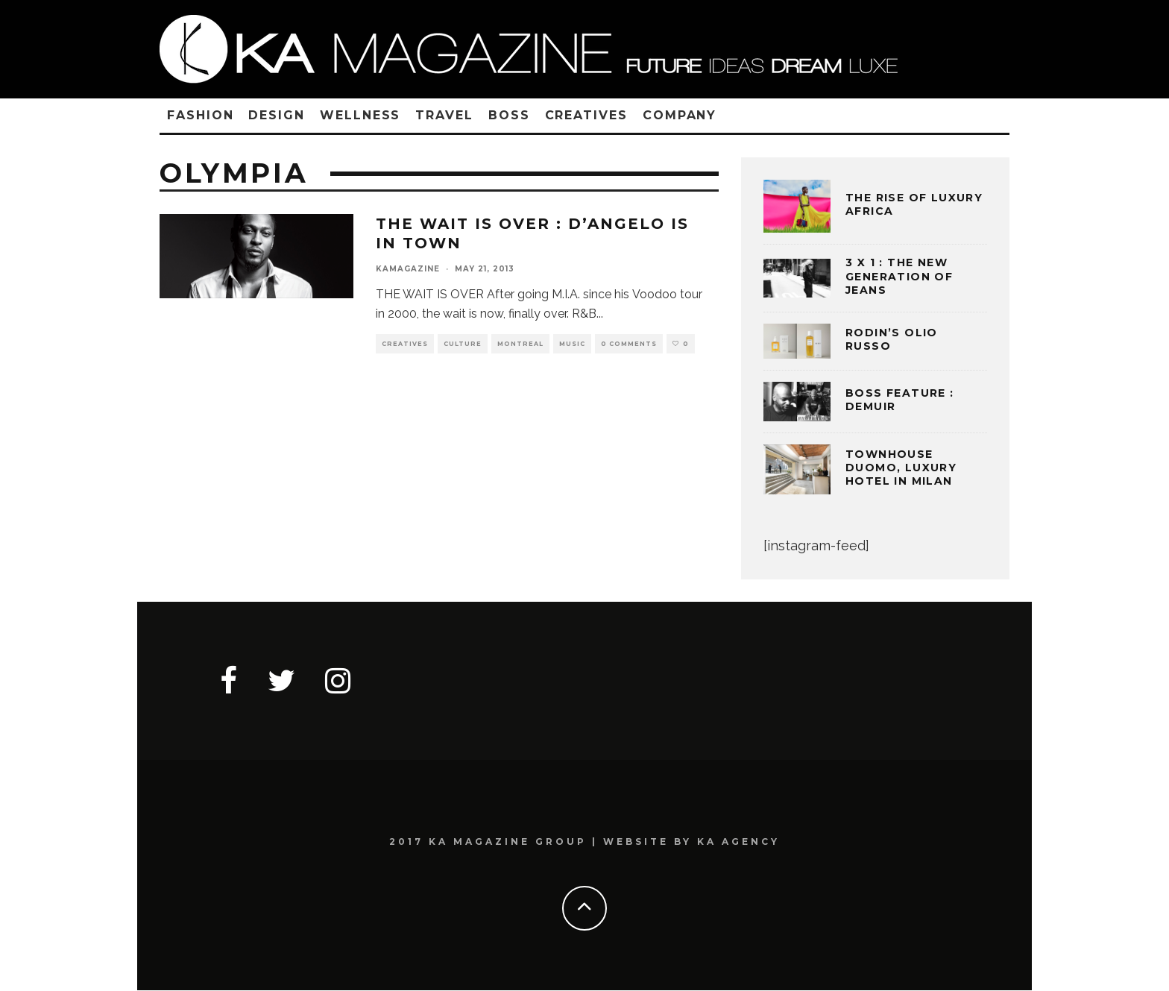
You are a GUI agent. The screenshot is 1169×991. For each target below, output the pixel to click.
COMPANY (679, 115)
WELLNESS (360, 115)
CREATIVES (586, 115)
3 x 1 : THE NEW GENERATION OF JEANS (899, 276)
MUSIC (572, 343)
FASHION (200, 115)
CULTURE (463, 343)
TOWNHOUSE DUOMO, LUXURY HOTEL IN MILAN (901, 467)
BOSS (509, 115)
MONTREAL (520, 343)
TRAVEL (444, 115)
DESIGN (276, 115)
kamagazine (408, 269)
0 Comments (629, 343)
